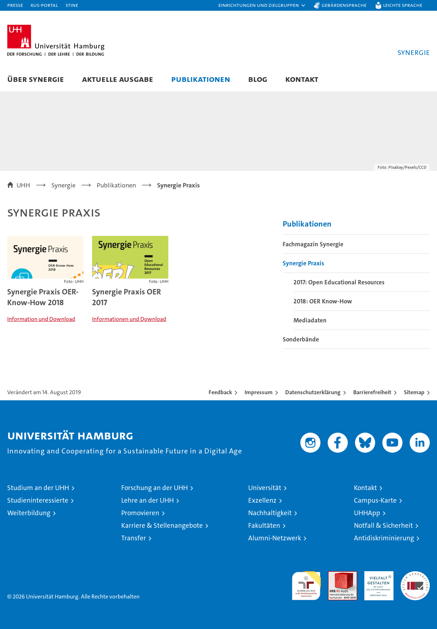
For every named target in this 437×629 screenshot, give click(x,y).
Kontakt (301, 79)
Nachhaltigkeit (270, 512)
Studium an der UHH (38, 487)
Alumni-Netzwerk (274, 538)
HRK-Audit (377, 575)
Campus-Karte (375, 500)
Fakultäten (264, 525)
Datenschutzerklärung (313, 392)
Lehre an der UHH (147, 500)
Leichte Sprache (402, 5)
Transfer (133, 538)
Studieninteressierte (37, 500)
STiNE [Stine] (71, 5)
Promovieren (140, 512)
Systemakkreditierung (415, 575)
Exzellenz (262, 500)
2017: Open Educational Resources (338, 282)
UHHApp (367, 512)
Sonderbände (301, 339)
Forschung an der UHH (154, 487)
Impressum (259, 392)
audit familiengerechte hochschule (306, 582)
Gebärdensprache (344, 5)
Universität (264, 487)
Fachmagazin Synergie (313, 244)
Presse (15, 5)
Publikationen (200, 79)
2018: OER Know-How (322, 301)
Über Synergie (35, 79)
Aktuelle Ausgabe (117, 79)
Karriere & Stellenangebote (162, 525)
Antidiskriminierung (384, 538)
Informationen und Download (129, 319)
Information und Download (41, 319)
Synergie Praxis (303, 263)
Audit (335, 575)
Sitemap (414, 392)
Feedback (220, 392)
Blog (257, 79)
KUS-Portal (44, 5)
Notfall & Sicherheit (383, 525)
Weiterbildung (28, 512)
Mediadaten (310, 320)
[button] (262, 5)
